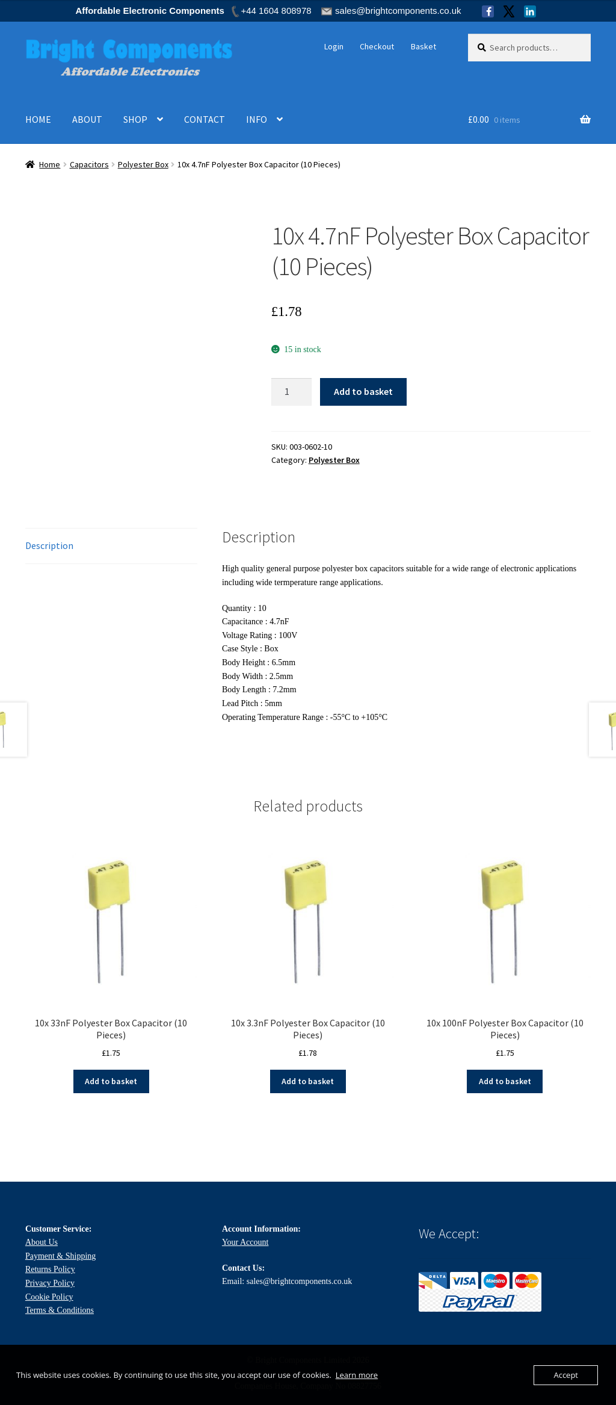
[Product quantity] (291, 392)
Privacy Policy (50, 1283)
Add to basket (363, 391)
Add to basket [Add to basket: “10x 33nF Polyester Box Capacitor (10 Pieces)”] (111, 1081)
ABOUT (87, 119)
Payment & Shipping (60, 1256)
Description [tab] (49, 545)
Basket (423, 46)
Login (333, 46)
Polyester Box (143, 164)
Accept (565, 1374)
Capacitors (89, 164)
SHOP (135, 119)
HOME (38, 119)
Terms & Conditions (59, 1310)
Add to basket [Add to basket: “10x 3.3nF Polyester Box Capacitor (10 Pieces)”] (308, 1081)
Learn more (357, 1374)
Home (49, 164)
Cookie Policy (49, 1296)
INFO (256, 119)
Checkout (377, 46)
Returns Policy (50, 1269)
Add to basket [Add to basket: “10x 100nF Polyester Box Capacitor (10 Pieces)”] (505, 1081)
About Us (41, 1242)
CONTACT (204, 119)
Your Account (245, 1242)
